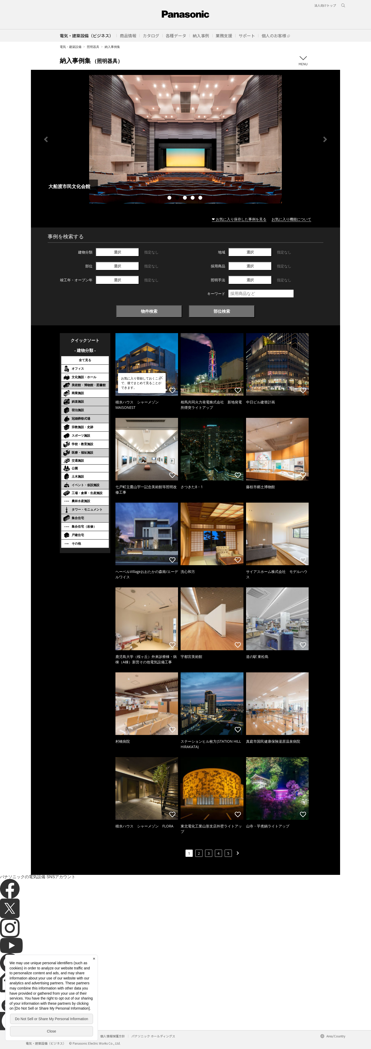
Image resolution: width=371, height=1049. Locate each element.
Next (325, 139)
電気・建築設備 (70, 47)
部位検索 (222, 311)
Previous (46, 139)
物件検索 (149, 311)
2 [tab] (177, 198)
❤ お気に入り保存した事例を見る (239, 219)
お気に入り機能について (291, 219)
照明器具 (93, 47)
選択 (117, 252)
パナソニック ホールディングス (153, 1036)
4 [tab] (193, 198)
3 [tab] (185, 198)
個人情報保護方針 (112, 1036)
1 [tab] (170, 198)
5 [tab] (201, 198)
